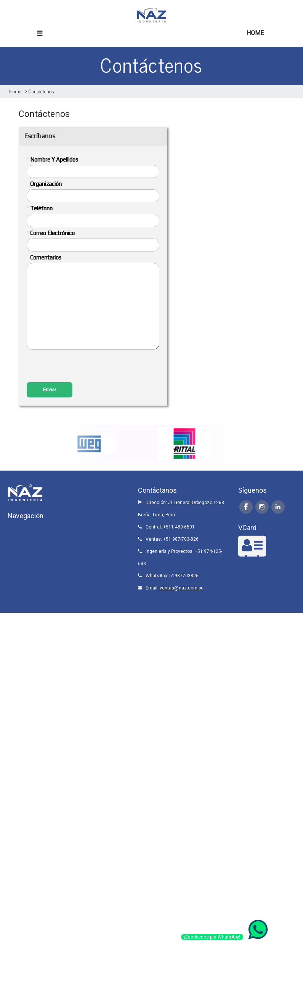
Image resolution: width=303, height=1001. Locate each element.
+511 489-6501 (179, 527)
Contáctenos (41, 90)
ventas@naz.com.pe (182, 588)
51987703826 (184, 575)
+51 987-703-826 (181, 539)
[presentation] (85, 367)
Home (15, 90)
